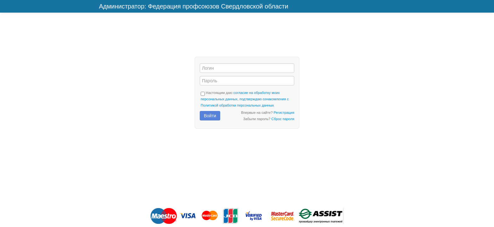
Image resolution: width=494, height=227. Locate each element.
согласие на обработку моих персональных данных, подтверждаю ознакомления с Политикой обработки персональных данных (245, 99)
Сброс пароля (282, 119)
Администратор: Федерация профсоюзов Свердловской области (193, 6)
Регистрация (284, 112)
